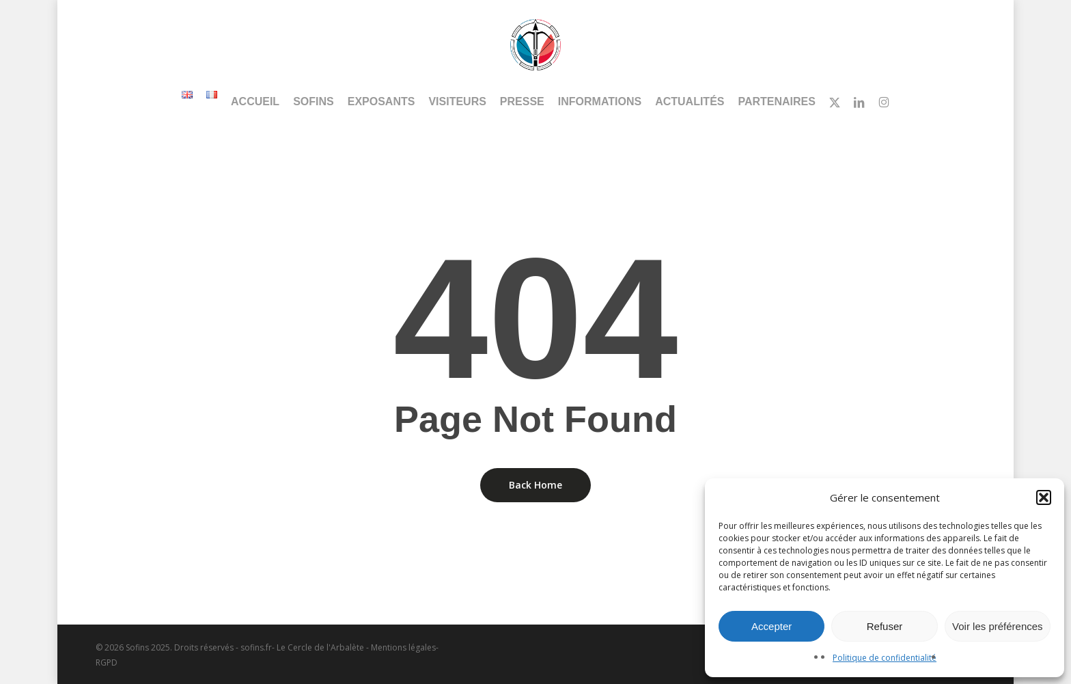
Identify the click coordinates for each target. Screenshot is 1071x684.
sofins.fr (256, 647)
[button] (1044, 497)
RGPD (106, 662)
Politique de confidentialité (884, 658)
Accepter (771, 626)
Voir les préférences (997, 626)
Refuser (885, 626)
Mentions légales (403, 647)
